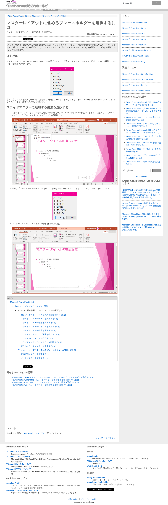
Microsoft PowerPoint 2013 (134, 39)
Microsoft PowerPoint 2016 (134, 34)
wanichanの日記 (13, 483)
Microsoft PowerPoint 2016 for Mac (137, 80)
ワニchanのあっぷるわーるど (18, 464)
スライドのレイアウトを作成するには (37, 338)
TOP (10, 10)
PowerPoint (50, 10)
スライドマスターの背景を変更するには (38, 330)
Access (63, 10)
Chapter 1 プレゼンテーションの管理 (31, 306)
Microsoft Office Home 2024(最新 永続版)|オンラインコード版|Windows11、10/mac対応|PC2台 (141, 216)
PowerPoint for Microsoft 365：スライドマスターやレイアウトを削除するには (143, 131)
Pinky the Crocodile (96, 478)
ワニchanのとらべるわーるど (99, 461)
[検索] (135, 3)
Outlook (37, 10)
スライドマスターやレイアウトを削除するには (41, 342)
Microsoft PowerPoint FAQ (133, 61)
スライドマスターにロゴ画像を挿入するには (40, 334)
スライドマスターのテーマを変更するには (39, 318)
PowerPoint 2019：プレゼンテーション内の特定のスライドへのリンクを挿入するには (143, 111)
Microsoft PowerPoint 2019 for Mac (137, 74)
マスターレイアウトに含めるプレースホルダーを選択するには (48, 350)
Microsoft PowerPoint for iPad (135, 85)
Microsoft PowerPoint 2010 (134, 45)
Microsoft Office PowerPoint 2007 (136, 50)
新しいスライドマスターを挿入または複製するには (43, 314)
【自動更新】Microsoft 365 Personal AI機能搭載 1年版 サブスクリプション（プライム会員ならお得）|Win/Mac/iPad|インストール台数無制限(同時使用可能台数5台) (141, 193)
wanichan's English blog (98, 482)
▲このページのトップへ (106, 438)
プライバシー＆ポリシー (90, 499)
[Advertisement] (62, 406)
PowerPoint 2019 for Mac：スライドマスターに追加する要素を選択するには (45, 380)
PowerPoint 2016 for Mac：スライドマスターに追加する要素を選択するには (45, 382)
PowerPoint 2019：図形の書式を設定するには (143, 162)
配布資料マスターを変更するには (35, 354)
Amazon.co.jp (129, 181)
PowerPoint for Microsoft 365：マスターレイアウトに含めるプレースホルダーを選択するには (53, 377)
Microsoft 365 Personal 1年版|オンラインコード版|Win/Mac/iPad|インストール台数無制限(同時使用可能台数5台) (141, 205)
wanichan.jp (92, 456)
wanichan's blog (94, 466)
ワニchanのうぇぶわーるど (17, 451)
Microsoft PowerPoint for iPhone (136, 91)
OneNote (75, 10)
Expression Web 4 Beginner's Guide (22, 490)
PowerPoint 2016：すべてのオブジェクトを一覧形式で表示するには (143, 124)
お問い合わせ (73, 499)
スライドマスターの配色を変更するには (38, 322)
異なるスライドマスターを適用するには (38, 346)
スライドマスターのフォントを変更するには (40, 326)
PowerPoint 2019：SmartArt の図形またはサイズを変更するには (143, 143)
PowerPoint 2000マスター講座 (135, 56)
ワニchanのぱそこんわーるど (18, 456)
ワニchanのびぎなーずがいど (18, 469)
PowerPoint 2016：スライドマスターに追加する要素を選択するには (42, 385)
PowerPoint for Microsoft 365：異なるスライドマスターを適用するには (143, 103)
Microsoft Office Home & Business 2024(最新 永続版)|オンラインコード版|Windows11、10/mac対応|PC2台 (141, 227)
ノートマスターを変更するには (34, 358)
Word (18, 10)
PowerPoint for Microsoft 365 (134, 22)
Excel (27, 10)
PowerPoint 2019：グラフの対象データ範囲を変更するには (143, 118)
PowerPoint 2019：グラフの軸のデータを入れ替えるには (143, 156)
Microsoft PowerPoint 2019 (22, 302)
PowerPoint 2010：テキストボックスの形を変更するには (143, 150)
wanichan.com (141, 176)
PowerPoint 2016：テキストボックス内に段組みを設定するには (143, 137)
